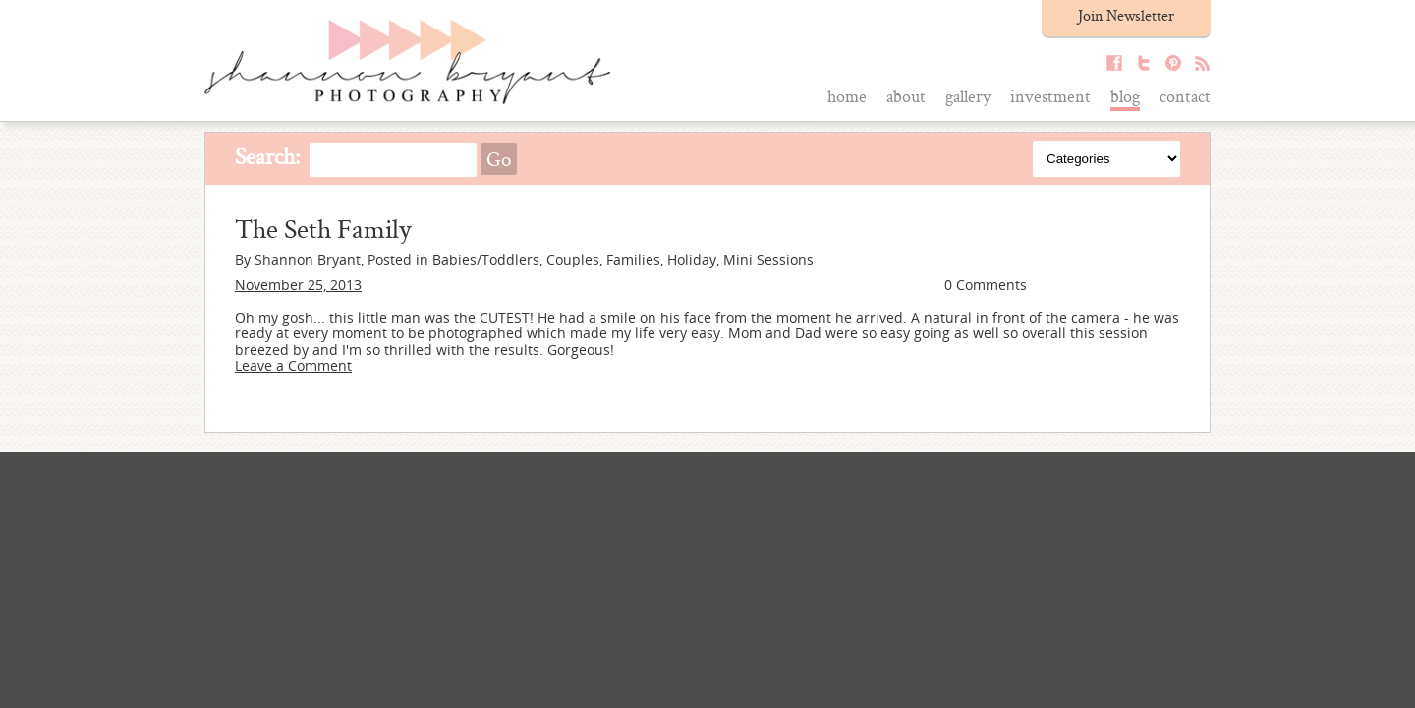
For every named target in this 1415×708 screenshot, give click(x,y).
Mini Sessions (768, 259)
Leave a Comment (293, 365)
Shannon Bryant (308, 259)
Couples (572, 259)
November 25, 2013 (298, 284)
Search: (268, 156)
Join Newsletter (1126, 15)
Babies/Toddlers (485, 259)
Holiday (691, 259)
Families (633, 259)
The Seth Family (323, 228)
